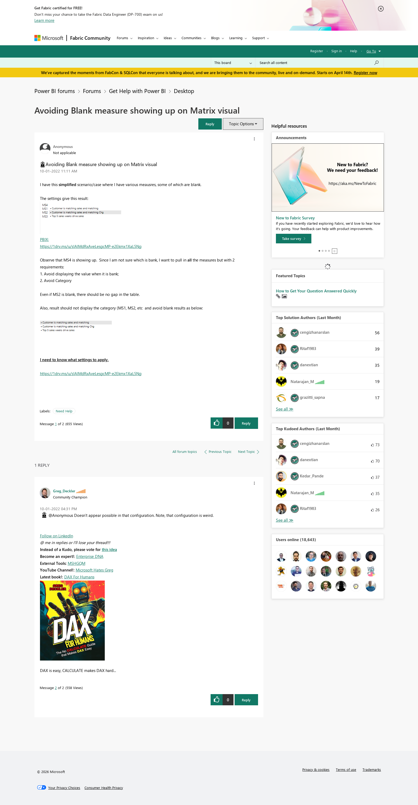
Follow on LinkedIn (56, 535)
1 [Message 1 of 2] (56, 423)
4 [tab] (329, 251)
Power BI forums (54, 90)
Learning (236, 37)
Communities (192, 37)
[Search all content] (319, 63)
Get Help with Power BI (137, 90)
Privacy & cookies (315, 769)
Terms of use (346, 769)
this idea (109, 549)
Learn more (44, 20)
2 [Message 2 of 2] (56, 687)
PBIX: (44, 239)
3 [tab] (326, 251)
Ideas (168, 37)
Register (316, 51)
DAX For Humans (79, 576)
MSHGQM (76, 563)
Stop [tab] (334, 251)
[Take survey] (293, 238)
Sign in (336, 51)
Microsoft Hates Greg (94, 570)
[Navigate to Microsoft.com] (48, 38)
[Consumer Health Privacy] (104, 787)
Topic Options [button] (241, 123)
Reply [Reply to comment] (246, 700)
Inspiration (146, 37)
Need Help (64, 411)
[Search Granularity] (233, 63)
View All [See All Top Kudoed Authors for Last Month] (285, 520)
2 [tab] (322, 251)
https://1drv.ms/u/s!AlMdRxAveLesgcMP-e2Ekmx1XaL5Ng (91, 246)
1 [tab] (319, 251)
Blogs (215, 37)
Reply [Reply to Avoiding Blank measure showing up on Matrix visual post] (246, 423)
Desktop (184, 90)
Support (258, 37)
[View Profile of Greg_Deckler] (64, 490)
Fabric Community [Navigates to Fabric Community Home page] (90, 38)
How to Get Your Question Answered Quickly (316, 290)
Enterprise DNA (89, 556)
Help (353, 51)
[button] (210, 123)
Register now (365, 72)
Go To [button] (371, 51)
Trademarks (372, 769)
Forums (122, 37)
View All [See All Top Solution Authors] (285, 409)
